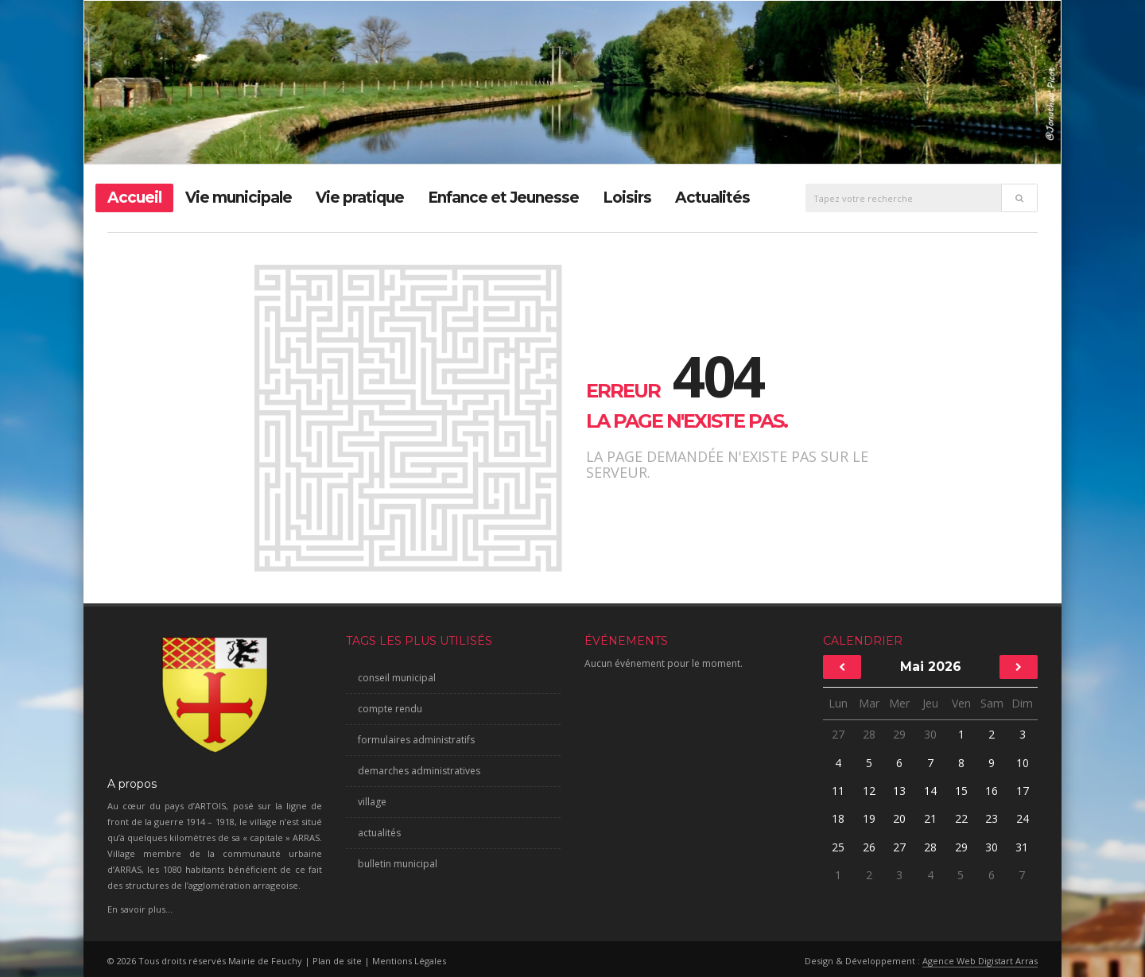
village (372, 801)
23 (991, 818)
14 (930, 790)
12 (869, 790)
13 (899, 790)
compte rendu (390, 708)
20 (899, 818)
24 (1022, 818)
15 (961, 790)
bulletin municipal (397, 863)
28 (869, 734)
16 (991, 790)
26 (869, 847)
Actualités (712, 197)
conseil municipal (397, 677)
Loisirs (627, 197)
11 (838, 790)
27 (838, 734)
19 (869, 818)
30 (930, 734)
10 (1022, 762)
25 (838, 847)
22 (961, 818)
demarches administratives (419, 770)
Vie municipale (238, 197)
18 (838, 818)
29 (899, 734)
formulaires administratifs (416, 739)
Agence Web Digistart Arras (980, 961)
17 (1022, 790)
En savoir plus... (140, 909)
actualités (379, 832)
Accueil (134, 197)
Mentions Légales (409, 961)
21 (930, 818)
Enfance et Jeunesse (503, 197)
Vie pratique (360, 197)
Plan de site (337, 961)
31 (1022, 847)
